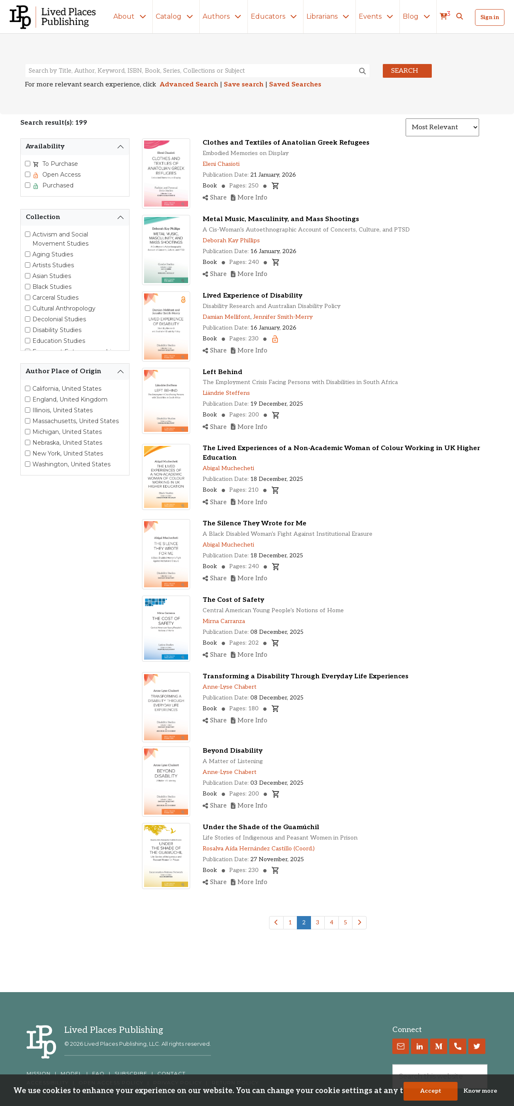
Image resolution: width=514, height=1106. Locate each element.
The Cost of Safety (233, 600)
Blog (418, 16)
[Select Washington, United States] (27, 464)
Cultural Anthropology (63, 308)
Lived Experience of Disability (252, 296)
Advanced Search (189, 85)
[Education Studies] (27, 340)
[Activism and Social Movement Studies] (27, 234)
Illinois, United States (62, 410)
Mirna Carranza (224, 621)
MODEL (71, 1073)
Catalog (176, 16)
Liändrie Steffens (226, 393)
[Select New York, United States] (27, 453)
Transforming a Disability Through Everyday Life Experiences (306, 676)
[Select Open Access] (27, 174)
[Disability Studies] (27, 330)
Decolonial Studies (59, 319)
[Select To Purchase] (27, 163)
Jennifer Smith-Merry (283, 316)
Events (378, 16)
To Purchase (59, 164)
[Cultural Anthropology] (27, 308)
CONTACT (171, 1073)
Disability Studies (56, 330)
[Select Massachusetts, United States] (27, 421)
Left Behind (222, 372)
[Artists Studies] (27, 265)
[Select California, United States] (27, 388)
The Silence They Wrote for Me (254, 523)
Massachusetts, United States (75, 421)
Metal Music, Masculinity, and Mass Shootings (281, 219)
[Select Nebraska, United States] (27, 442)
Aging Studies (52, 254)
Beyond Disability (232, 751)
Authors (224, 16)
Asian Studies (51, 276)
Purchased (57, 185)
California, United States (66, 388)
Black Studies (51, 287)
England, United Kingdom (70, 399)
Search (404, 71)
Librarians (329, 16)
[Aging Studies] (27, 254)
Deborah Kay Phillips (231, 240)
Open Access (61, 174)
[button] (459, 16)
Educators (275, 16)
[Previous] (276, 922)
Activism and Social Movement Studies (60, 239)
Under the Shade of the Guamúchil (261, 827)
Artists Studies (53, 265)
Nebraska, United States (67, 442)
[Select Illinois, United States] (27, 410)
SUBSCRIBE (131, 1073)
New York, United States (67, 453)
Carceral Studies (55, 297)
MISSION (39, 1073)
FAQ (98, 1073)
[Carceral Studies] (27, 297)
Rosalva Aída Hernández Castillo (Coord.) (259, 848)
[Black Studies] (27, 286)
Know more (480, 1095)
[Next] (359, 922)
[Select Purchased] (27, 185)
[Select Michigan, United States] (27, 431)
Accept (430, 1095)
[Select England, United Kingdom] (27, 399)
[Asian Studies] (27, 275)
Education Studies (58, 341)
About (131, 16)
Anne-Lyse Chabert (230, 686)
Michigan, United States (67, 432)
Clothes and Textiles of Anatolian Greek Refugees (286, 143)
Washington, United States (71, 464)
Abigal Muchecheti (228, 468)
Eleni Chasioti (221, 164)
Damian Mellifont (226, 316)
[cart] (445, 16)
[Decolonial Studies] (27, 319)
